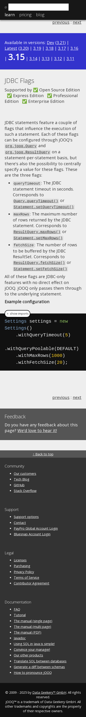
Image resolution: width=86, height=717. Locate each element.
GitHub (19, 481)
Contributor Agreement (31, 579)
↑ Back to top (43, 450)
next (77, 22)
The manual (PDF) (27, 629)
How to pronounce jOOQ (33, 669)
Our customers (25, 469)
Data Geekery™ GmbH (49, 689)
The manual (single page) (33, 617)
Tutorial (20, 611)
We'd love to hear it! (37, 427)
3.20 (24, 48)
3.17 (62, 48)
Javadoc (20, 634)
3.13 (46, 58)
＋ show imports (17, 310)
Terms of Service (26, 573)
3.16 (74, 48)
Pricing (25, 14)
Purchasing (22, 562)
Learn (10, 14)
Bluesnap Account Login (32, 530)
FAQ (17, 605)
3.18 (49, 48)
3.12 (58, 58)
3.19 (37, 48)
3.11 (70, 58)
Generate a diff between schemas (39, 663)
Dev (50, 42)
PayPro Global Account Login (36, 524)
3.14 (33, 58)
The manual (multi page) (32, 623)
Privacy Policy (24, 568)
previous (60, 22)
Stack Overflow (25, 487)
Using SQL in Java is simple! (34, 640)
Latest (11, 48)
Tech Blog (21, 475)
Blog (40, 14)
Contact (20, 519)
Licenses (20, 556)
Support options (26, 513)
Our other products (28, 651)
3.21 (60, 42)
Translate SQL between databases (40, 657)
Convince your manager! (32, 646)
